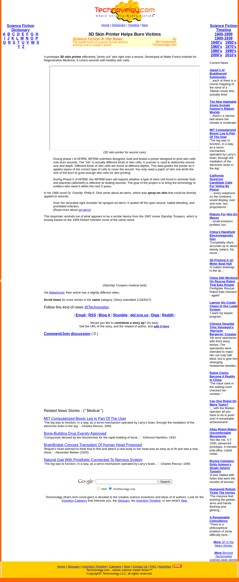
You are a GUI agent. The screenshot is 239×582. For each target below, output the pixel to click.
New (145, 25)
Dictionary (119, 25)
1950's (230, 43)
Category (115, 566)
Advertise (164, 566)
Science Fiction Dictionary (20, 28)
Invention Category (74, 500)
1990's (230, 51)
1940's (216, 43)
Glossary (123, 500)
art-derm (84, 210)
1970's (230, 47)
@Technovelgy (96, 307)
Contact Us (139, 566)
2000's (216, 55)
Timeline (133, 25)
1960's (216, 47)
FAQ (153, 566)
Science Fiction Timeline (223, 28)
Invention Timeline (148, 500)
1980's (216, 51)
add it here (161, 326)
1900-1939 (224, 38)
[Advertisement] (20, 122)
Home (106, 25)
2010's (230, 55)
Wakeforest (56, 292)
